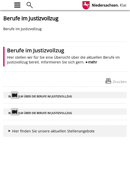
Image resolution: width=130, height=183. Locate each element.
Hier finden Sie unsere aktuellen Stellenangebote (53, 131)
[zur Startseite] (6, 4)
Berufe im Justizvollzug (35, 50)
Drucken (120, 81)
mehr (92, 62)
